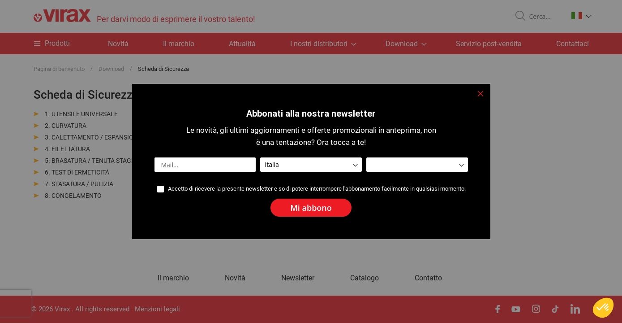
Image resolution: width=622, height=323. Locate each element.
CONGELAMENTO (76, 195)
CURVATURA (68, 125)
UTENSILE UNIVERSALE (84, 114)
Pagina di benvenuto (60, 68)
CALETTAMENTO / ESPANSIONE (96, 137)
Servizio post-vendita (489, 43)
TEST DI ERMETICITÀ (80, 172)
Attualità (242, 43)
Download (112, 68)
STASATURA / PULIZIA (82, 184)
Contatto (428, 278)
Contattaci (572, 43)
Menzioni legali (157, 309)
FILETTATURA (70, 149)
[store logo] (144, 16)
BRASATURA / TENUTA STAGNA (95, 160)
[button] (581, 15)
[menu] (311, 43)
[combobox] (545, 16)
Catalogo (364, 278)
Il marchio (178, 43)
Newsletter (297, 278)
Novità (118, 43)
